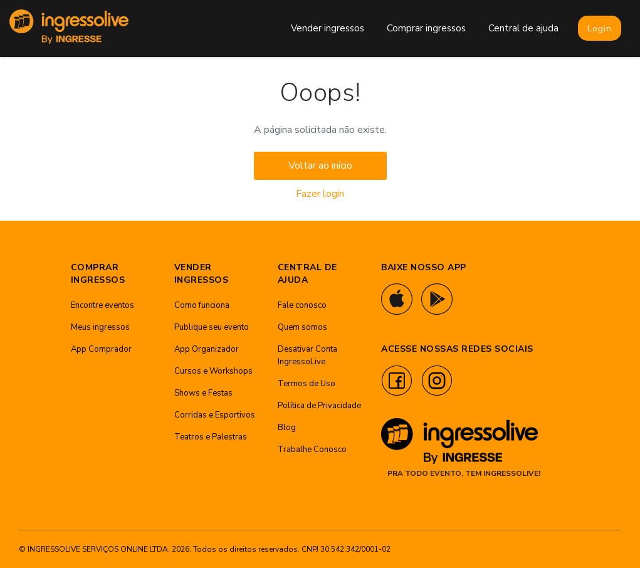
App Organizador (206, 349)
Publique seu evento (211, 327)
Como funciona (201, 305)
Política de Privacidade (319, 405)
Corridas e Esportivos (214, 415)
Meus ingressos (100, 327)
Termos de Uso (306, 383)
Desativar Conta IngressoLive (307, 355)
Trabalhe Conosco (312, 449)
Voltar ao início (320, 165)
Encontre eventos (102, 305)
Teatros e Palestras (210, 437)
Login (599, 28)
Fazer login (320, 194)
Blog (287, 427)
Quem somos (302, 327)
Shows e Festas (203, 393)
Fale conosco (302, 305)
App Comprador (101, 349)
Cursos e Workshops (213, 371)
